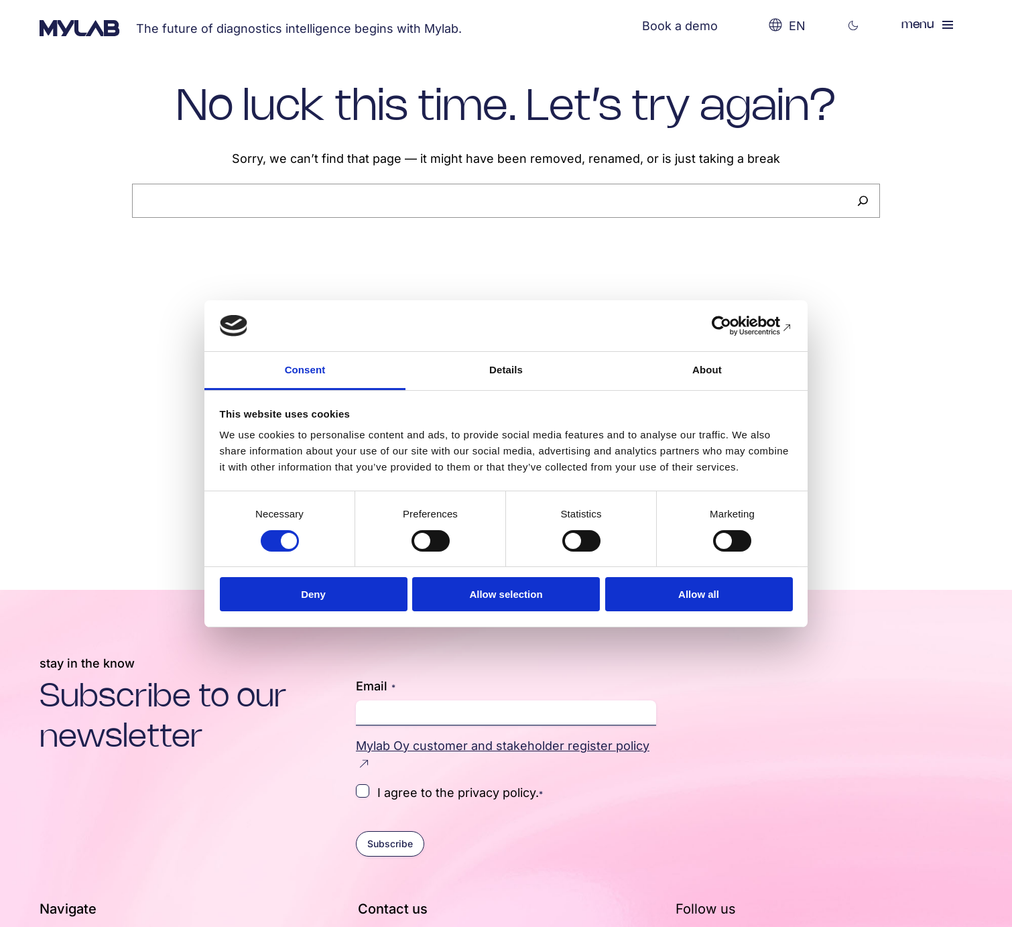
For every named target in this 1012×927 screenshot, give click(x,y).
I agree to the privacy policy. (460, 792)
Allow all (698, 594)
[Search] (863, 200)
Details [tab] (506, 369)
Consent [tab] (305, 369)
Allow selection (505, 594)
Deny (313, 594)
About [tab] (707, 369)
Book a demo (680, 26)
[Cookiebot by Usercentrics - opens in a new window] (734, 326)
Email (375, 686)
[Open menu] (928, 25)
